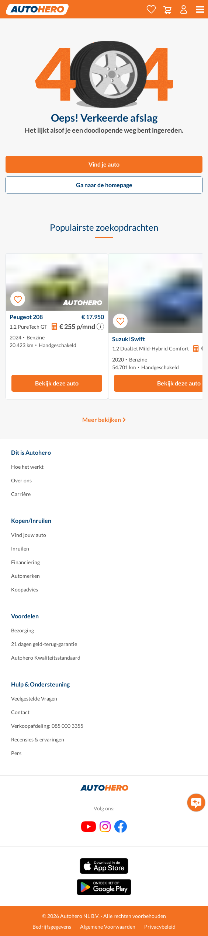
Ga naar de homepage (104, 184)
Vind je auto (104, 164)
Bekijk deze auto (57, 383)
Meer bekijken (101, 419)
